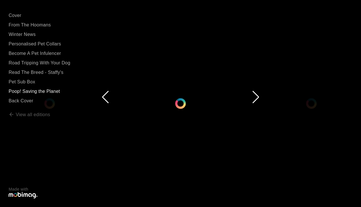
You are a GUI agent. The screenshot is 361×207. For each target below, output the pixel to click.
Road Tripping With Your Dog (39, 62)
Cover (15, 15)
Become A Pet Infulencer (35, 53)
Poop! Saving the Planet (34, 91)
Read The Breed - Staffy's (36, 72)
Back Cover (21, 100)
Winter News (22, 34)
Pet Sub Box (22, 81)
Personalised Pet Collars (35, 43)
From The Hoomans (30, 24)
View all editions (29, 114)
